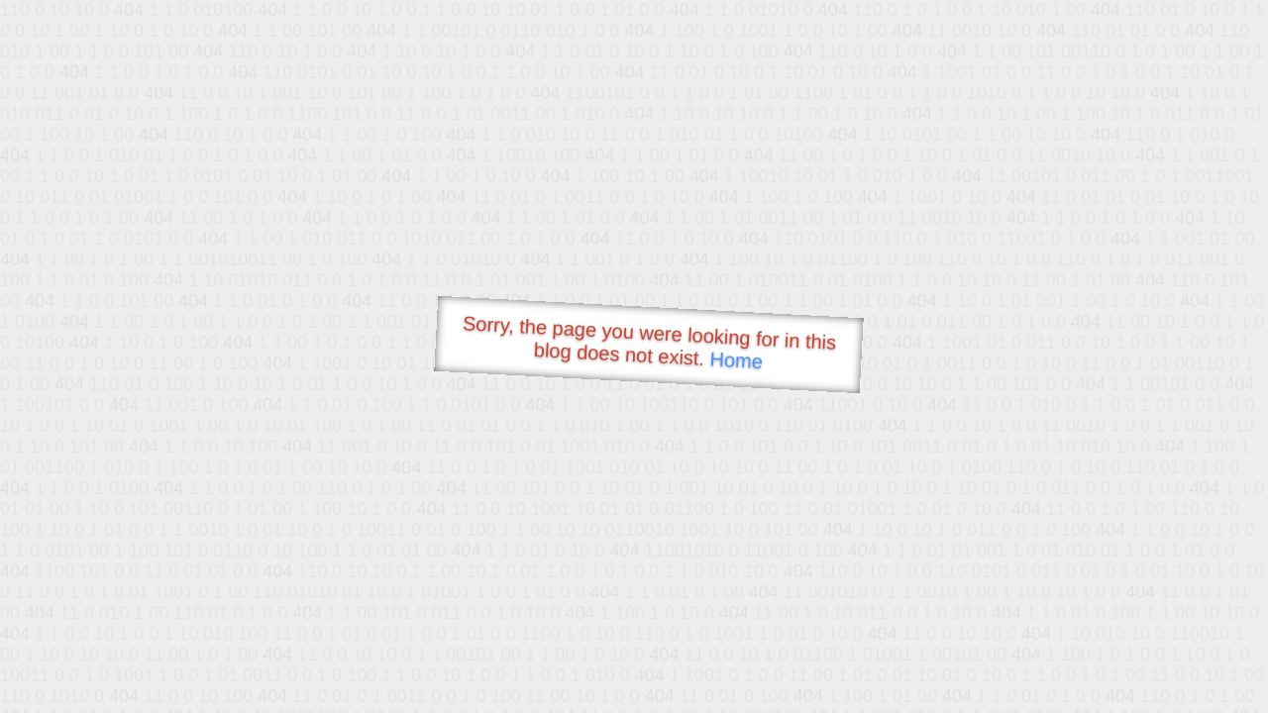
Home (736, 360)
